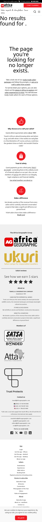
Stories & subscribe (21, 478)
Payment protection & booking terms (21, 475)
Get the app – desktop (21, 456)
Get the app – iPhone (21, 452)
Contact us (21, 504)
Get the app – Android (21, 454)
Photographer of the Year (21, 488)
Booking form (21, 472)
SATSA (16, 175)
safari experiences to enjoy (14, 92)
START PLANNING (33, 5)
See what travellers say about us (21, 180)
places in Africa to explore (24, 90)
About (21, 497)
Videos (21, 491)
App (21, 446)
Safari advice (21, 470)
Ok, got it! (21, 518)
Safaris (21, 462)
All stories (21, 484)
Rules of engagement (21, 493)
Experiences (21, 468)
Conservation (21, 486)
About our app (21, 459)
